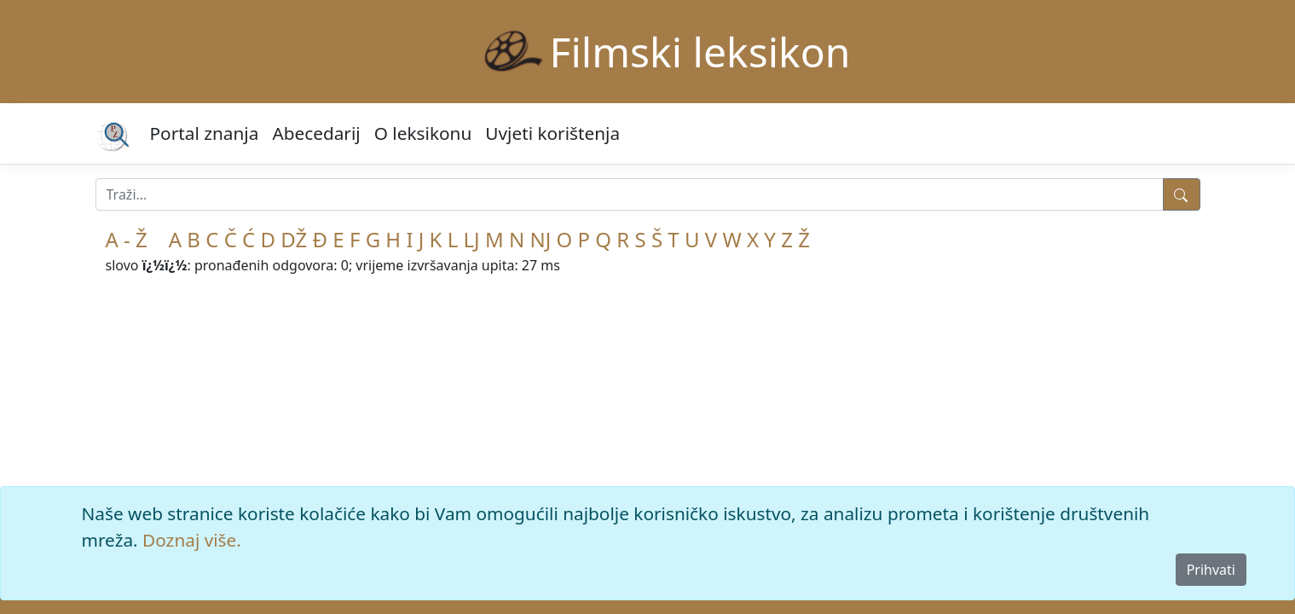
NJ (540, 239)
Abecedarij (316, 133)
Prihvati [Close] (1211, 569)
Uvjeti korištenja (552, 133)
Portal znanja (204, 133)
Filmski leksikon (700, 51)
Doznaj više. (191, 540)
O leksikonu (423, 133)
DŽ (293, 239)
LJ (472, 239)
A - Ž (126, 239)
